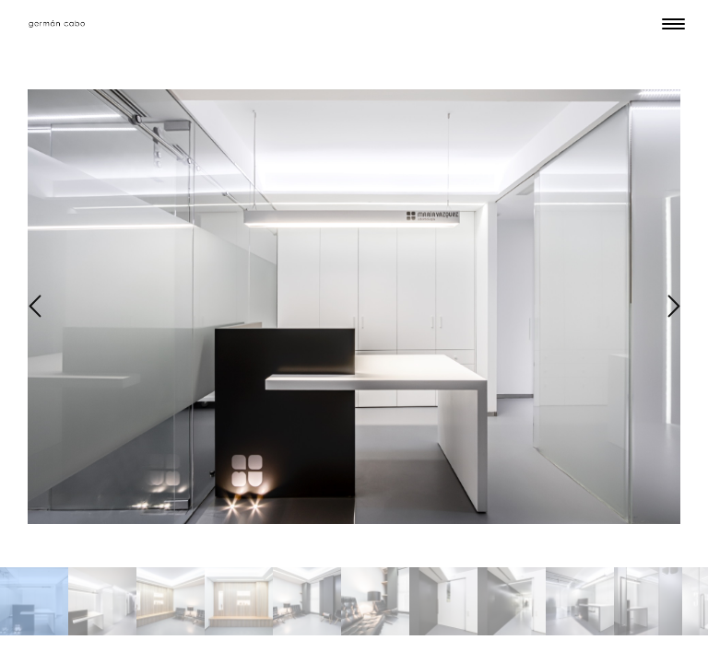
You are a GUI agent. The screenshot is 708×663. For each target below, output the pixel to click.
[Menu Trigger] (673, 23)
